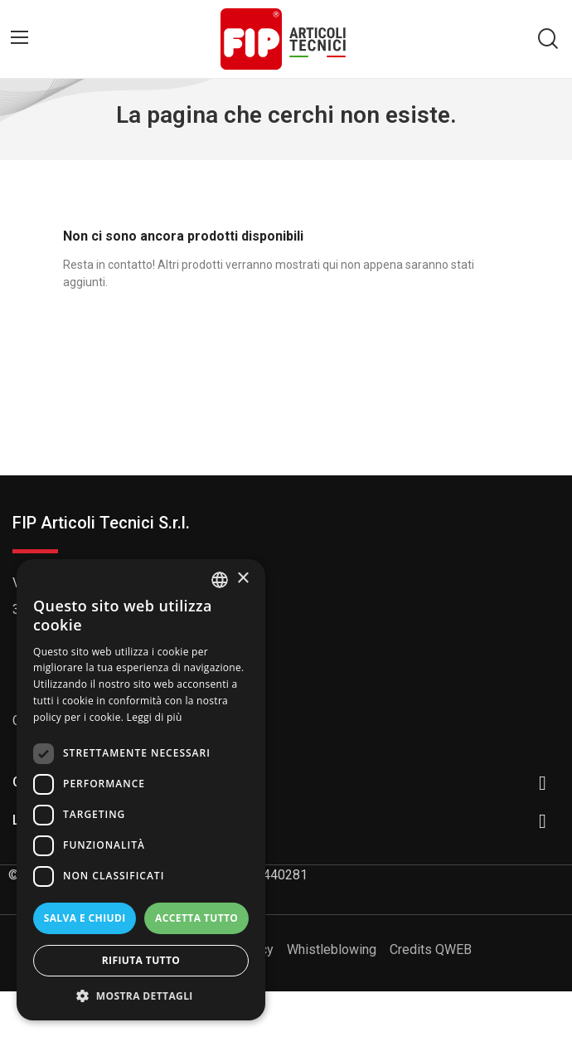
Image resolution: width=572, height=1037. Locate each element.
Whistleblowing (331, 949)
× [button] (242, 578)
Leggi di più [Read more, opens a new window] (154, 717)
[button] (141, 995)
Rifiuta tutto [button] (141, 960)
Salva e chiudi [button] (85, 918)
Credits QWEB (431, 949)
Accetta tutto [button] (196, 918)
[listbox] (219, 580)
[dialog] (141, 789)
